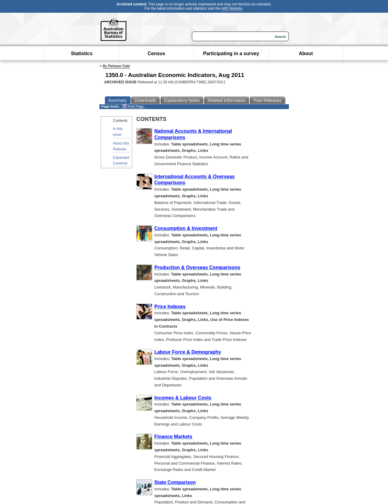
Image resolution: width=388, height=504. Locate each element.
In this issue (118, 132)
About (306, 53)
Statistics (81, 53)
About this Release (121, 146)
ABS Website (231, 8)
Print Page (133, 106)
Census (156, 53)
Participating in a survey (231, 53)
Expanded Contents (121, 160)
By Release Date (116, 66)
